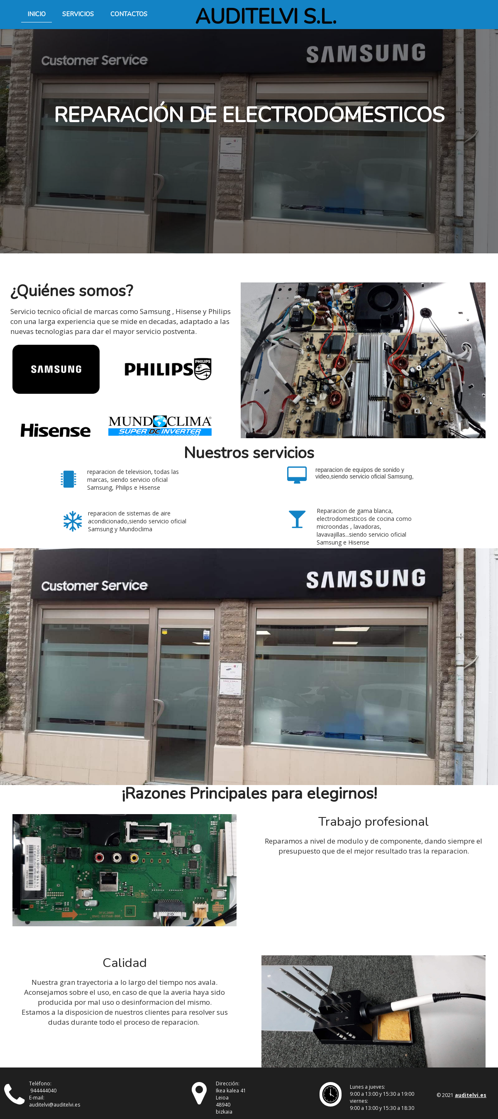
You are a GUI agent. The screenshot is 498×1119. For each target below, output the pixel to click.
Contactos (128, 14)
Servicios (78, 14)
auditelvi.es (470, 1095)
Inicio (36, 14)
